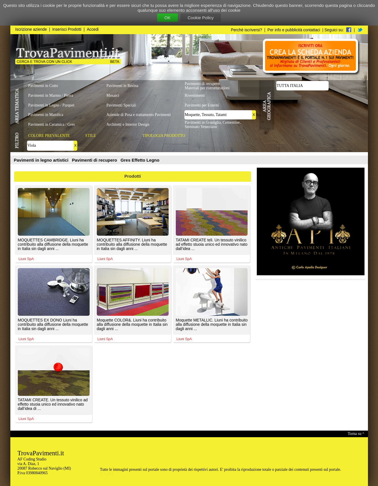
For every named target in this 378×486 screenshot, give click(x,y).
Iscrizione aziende (31, 29)
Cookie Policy (201, 17)
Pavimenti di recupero (95, 160)
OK (167, 17)
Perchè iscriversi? (246, 30)
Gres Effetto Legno (140, 160)
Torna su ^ (356, 433)
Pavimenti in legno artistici (42, 160)
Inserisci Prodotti (67, 29)
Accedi (93, 29)
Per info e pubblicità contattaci (293, 30)
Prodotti (132, 176)
